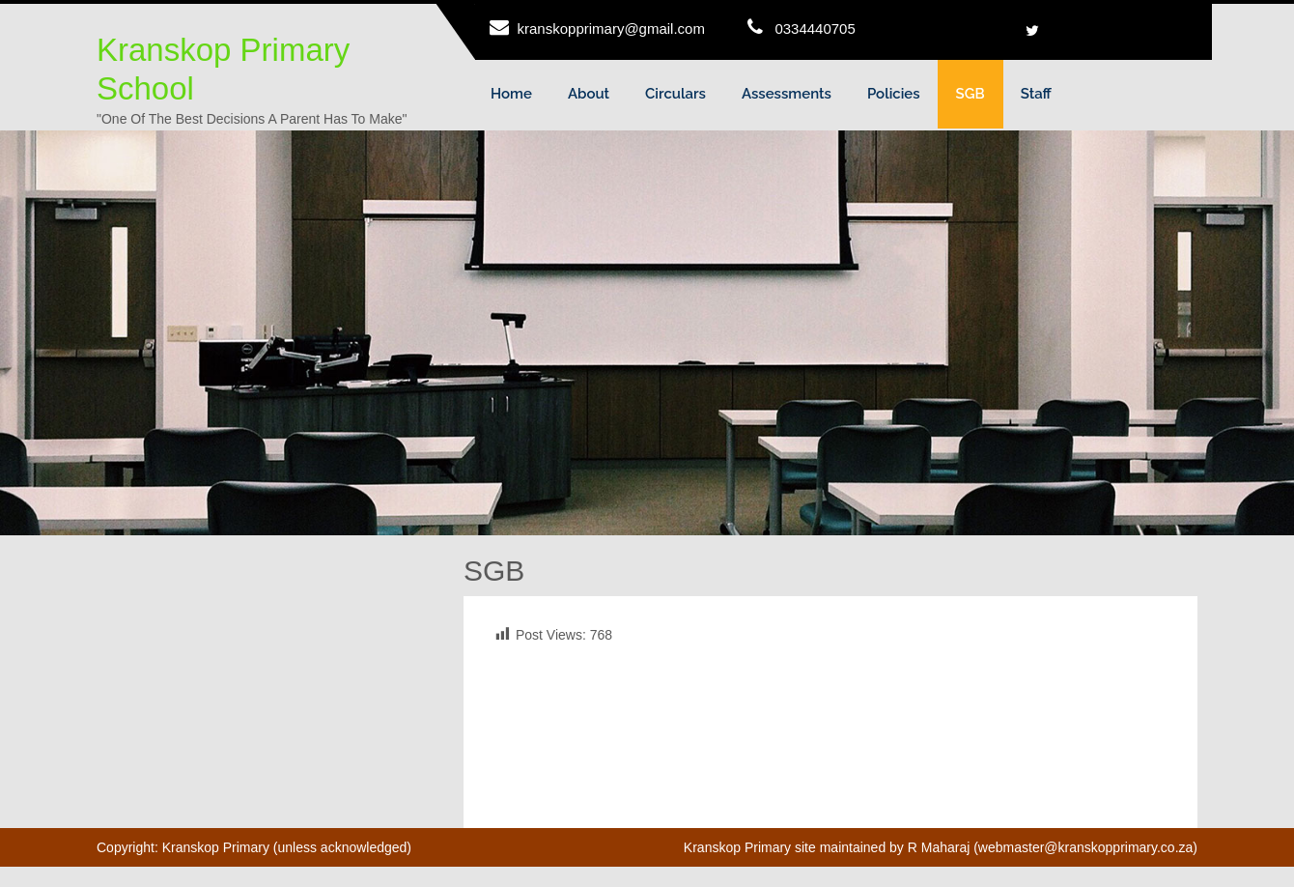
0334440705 (814, 28)
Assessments (786, 93)
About (588, 93)
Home (511, 93)
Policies (893, 93)
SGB (970, 93)
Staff (1036, 93)
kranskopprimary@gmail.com (611, 28)
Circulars (675, 93)
